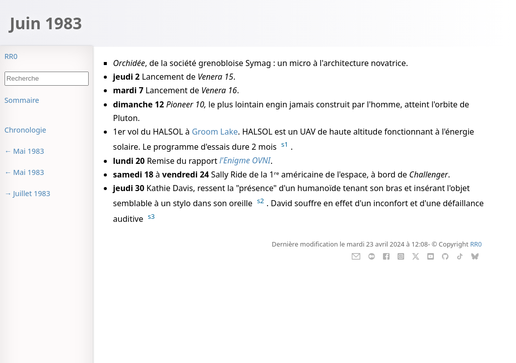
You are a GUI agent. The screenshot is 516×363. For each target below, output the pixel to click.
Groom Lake (215, 131)
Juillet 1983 (31, 193)
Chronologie (25, 130)
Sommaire (22, 100)
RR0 (11, 56)
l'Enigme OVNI (244, 160)
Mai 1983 (28, 151)
